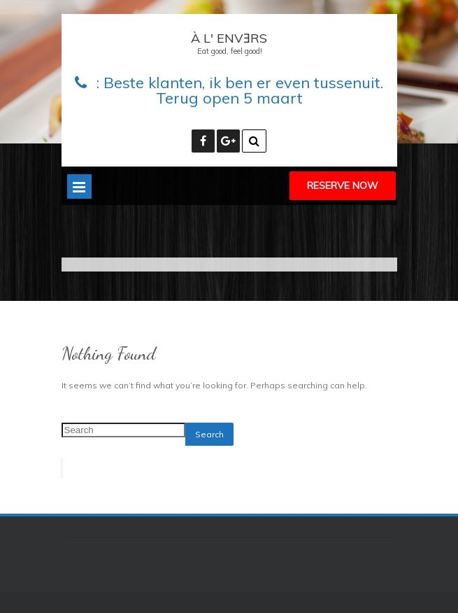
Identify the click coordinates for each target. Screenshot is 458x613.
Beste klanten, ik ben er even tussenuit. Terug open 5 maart (243, 90)
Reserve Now (342, 185)
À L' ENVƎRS (229, 38)
